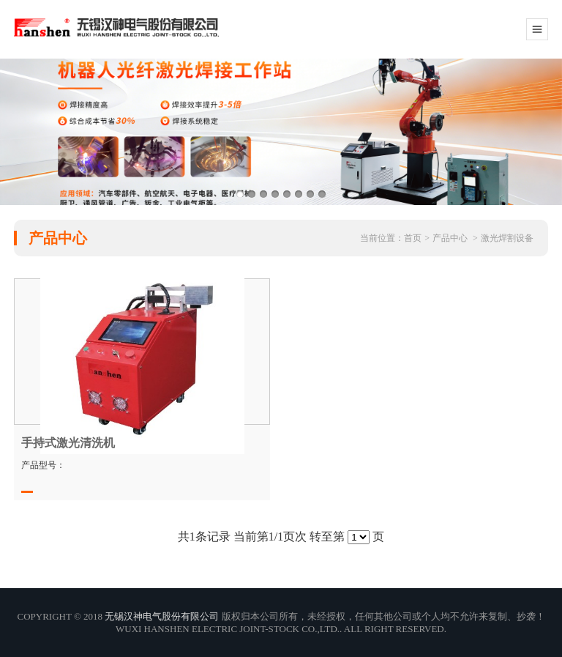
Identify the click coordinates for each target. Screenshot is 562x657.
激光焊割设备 (507, 238)
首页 (413, 238)
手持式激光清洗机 (68, 443)
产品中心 (450, 238)
